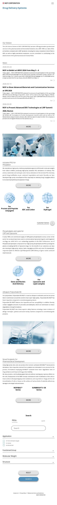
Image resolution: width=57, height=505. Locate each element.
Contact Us (15, 493)
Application (7, 436)
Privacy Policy (23, 493)
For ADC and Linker (8, 445)
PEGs (14, 420)
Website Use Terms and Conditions (36, 493)
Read (51, 80)
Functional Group (9, 450)
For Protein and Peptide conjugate (11, 440)
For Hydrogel (7, 443)
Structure (6, 462)
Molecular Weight (9, 456)
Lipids (43, 421)
